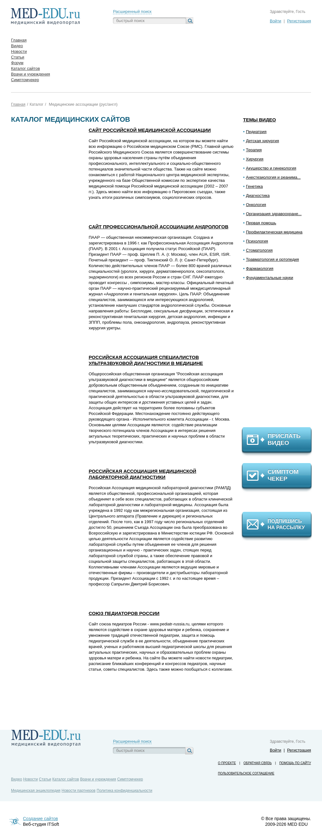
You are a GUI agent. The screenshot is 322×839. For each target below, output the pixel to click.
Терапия (254, 150)
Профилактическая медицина (274, 232)
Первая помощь (261, 223)
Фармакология (259, 268)
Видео (16, 779)
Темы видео (259, 119)
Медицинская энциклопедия (35, 790)
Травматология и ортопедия (272, 259)
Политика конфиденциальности (124, 790)
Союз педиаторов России (124, 613)
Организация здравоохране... (274, 213)
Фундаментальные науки (269, 277)
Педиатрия (256, 131)
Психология (257, 241)
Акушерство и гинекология (271, 168)
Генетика (254, 186)
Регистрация (299, 21)
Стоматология (259, 250)
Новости (30, 779)
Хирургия (255, 159)
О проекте (227, 763)
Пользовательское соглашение (246, 773)
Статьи (45, 779)
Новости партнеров (79, 790)
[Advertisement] (279, 356)
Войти (275, 21)
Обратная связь (257, 763)
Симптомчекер (130, 779)
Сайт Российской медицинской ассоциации (150, 130)
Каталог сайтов (65, 779)
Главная (18, 104)
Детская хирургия (262, 140)
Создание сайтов (40, 818)
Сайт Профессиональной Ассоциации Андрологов (158, 226)
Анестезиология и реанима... (273, 177)
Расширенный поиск (132, 11)
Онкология (256, 204)
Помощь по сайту (295, 763)
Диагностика (257, 195)
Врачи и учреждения (98, 779)
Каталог (36, 104)
